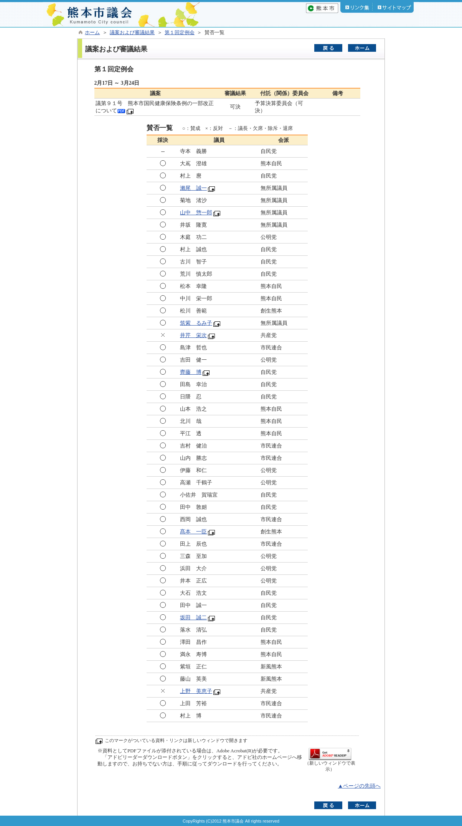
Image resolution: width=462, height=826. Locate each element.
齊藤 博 (190, 372)
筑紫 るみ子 (196, 323)
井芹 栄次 (193, 335)
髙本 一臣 (193, 532)
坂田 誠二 (193, 617)
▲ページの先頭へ (359, 786)
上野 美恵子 (196, 691)
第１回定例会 (180, 32)
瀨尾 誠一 (193, 188)
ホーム (92, 32)
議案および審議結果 (132, 32)
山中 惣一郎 (196, 213)
